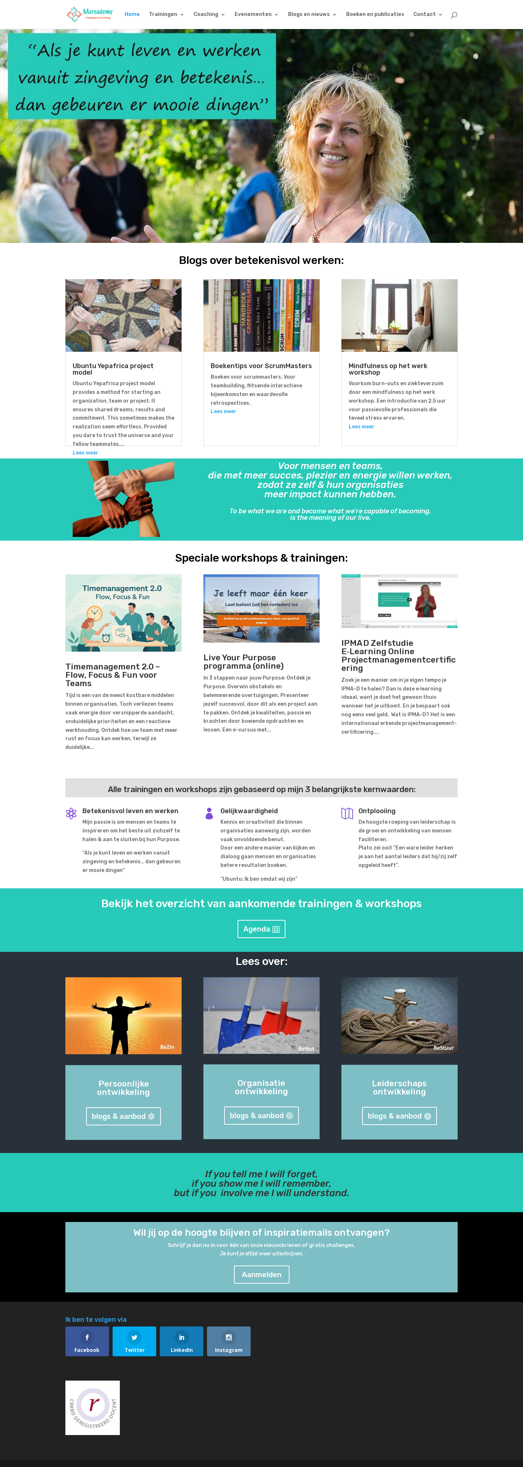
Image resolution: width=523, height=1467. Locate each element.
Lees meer (85, 453)
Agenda (256, 929)
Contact (424, 14)
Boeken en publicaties (375, 14)
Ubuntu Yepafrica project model (113, 369)
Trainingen (163, 14)
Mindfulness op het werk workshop (388, 369)
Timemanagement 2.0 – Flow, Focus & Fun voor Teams (112, 674)
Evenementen (253, 14)
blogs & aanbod (119, 1116)
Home (132, 14)
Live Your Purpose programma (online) (243, 661)
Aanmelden (261, 1274)
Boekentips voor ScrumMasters (261, 366)
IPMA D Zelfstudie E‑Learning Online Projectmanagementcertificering (398, 655)
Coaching (206, 14)
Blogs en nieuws (309, 14)
